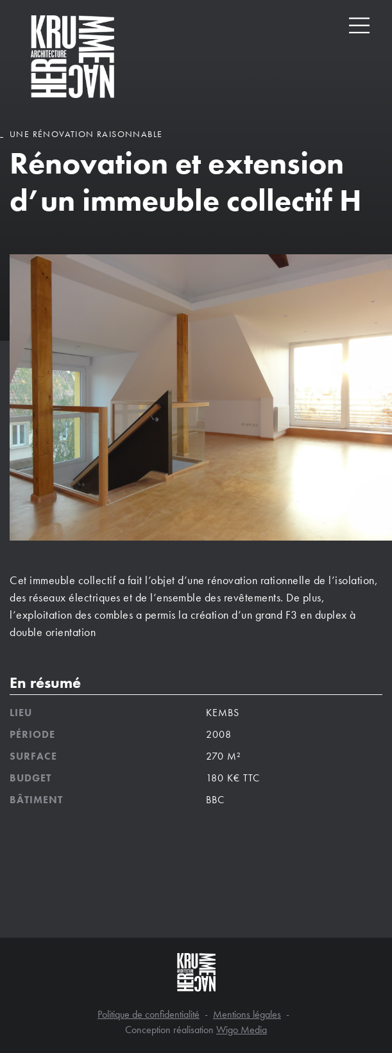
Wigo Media (241, 1029)
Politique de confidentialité (149, 1014)
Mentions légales (247, 1014)
